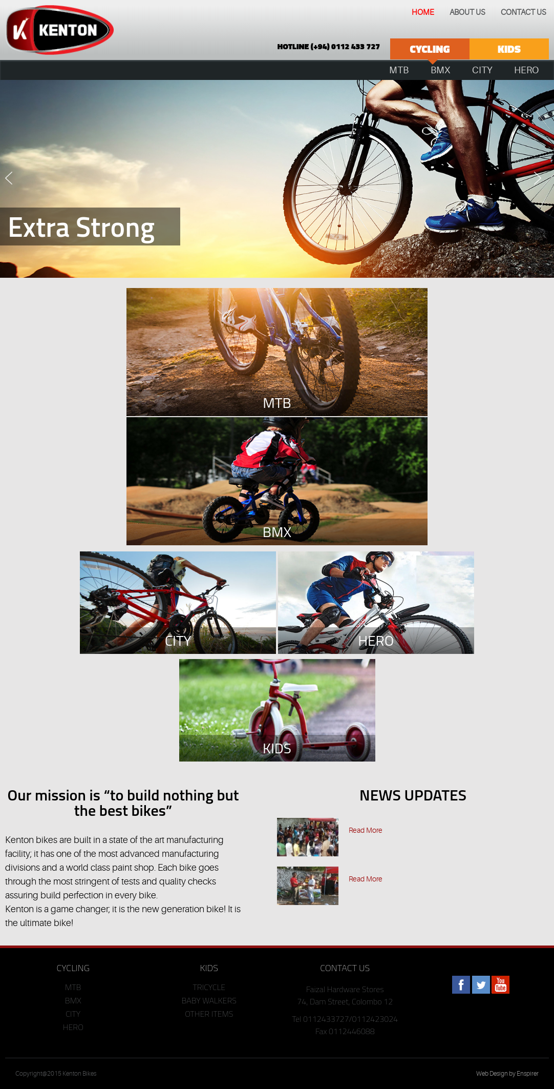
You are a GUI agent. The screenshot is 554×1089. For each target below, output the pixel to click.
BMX (73, 1000)
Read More (365, 830)
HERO (73, 1027)
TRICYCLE (209, 987)
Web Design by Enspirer (507, 1074)
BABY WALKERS (209, 1000)
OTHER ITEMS (209, 1014)
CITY (73, 1014)
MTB (73, 987)
